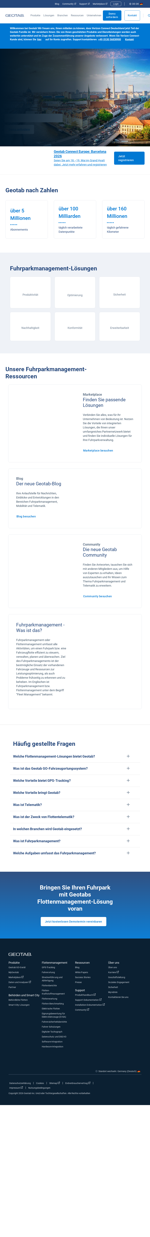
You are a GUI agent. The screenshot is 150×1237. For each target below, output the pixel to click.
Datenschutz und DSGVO (54, 1036)
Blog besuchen (26, 516)
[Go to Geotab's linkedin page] (130, 1084)
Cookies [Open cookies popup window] (40, 1083)
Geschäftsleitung (116, 977)
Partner (12, 987)
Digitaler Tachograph (52, 1031)
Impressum (16, 1087)
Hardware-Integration (52, 1046)
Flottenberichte (49, 985)
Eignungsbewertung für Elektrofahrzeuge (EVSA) (54, 1015)
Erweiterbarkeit (119, 327)
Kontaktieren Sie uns (118, 997)
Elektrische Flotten (51, 1008)
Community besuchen (97, 596)
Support (84, 4)
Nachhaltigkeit (30, 327)
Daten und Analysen (20, 982)
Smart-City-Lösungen (19, 1005)
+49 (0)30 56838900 (109, 39)
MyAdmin (113, 992)
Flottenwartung (49, 998)
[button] (75, 757)
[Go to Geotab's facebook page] (114, 1084)
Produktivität (30, 294)
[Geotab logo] (15, 15)
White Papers (81, 972)
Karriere (113, 972)
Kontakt (132, 15)
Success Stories (82, 977)
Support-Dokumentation (88, 999)
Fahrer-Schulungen (51, 1027)
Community (69, 4)
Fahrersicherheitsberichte (54, 1022)
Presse (78, 982)
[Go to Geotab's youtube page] (137, 1084)
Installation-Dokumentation (90, 1004)
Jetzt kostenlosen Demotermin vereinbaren (73, 921)
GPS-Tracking (48, 967)
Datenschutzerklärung (20, 1083)
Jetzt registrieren (126, 158)
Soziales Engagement (118, 982)
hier (39, 39)
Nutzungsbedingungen (39, 1088)
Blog (57, 4)
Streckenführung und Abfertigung (52, 979)
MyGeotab (14, 972)
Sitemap (54, 1083)
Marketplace (100, 4)
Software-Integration (52, 1041)
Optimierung (75, 295)
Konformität (75, 327)
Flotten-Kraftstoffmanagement (53, 992)
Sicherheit (119, 294)
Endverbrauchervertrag (77, 1083)
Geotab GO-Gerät (17, 967)
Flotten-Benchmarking (53, 1003)
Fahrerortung (48, 972)
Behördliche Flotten (18, 1000)
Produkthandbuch (85, 994)
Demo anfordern (112, 15)
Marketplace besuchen (98, 450)
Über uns (112, 967)
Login (116, 4)
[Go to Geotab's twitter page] (122, 1084)
